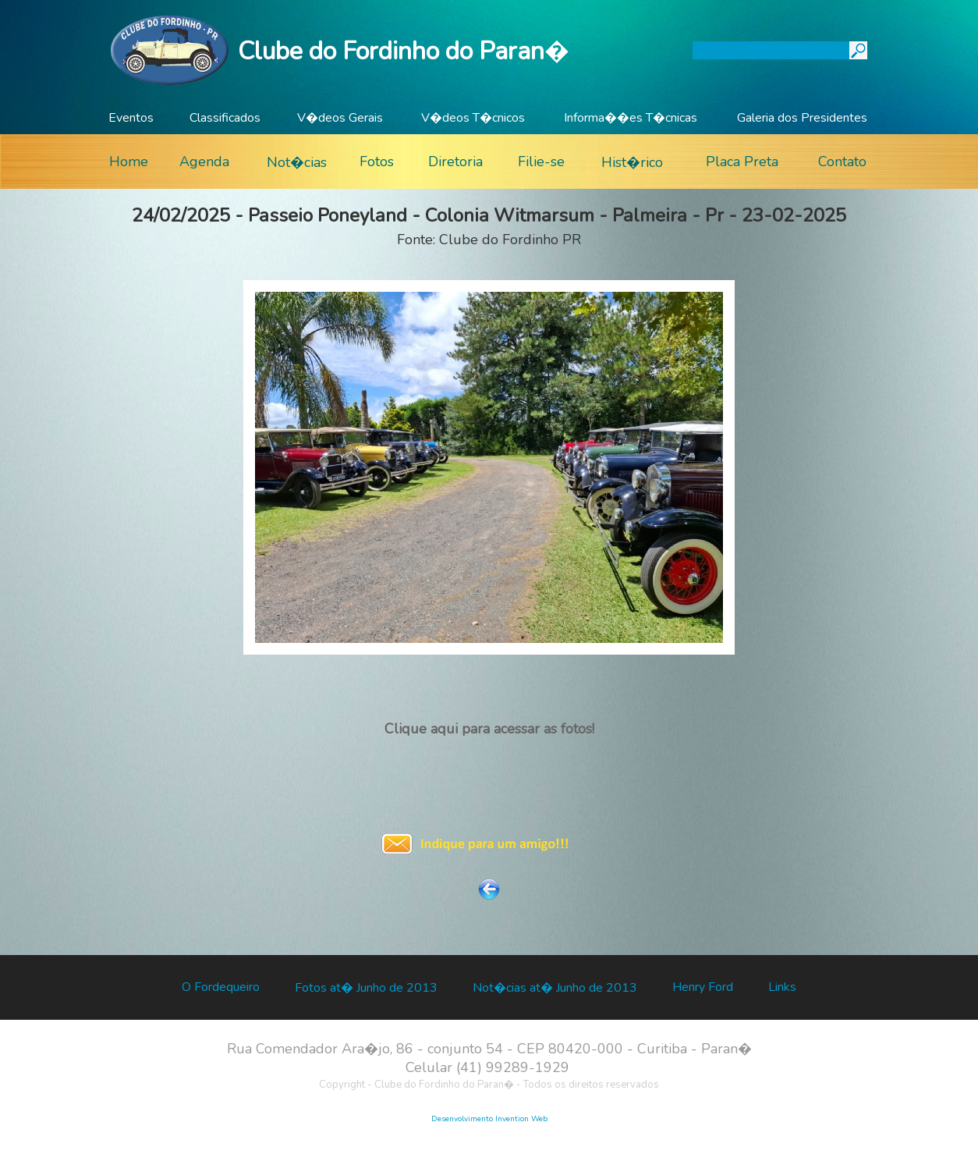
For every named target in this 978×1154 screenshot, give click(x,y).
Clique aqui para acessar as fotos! (489, 728)
